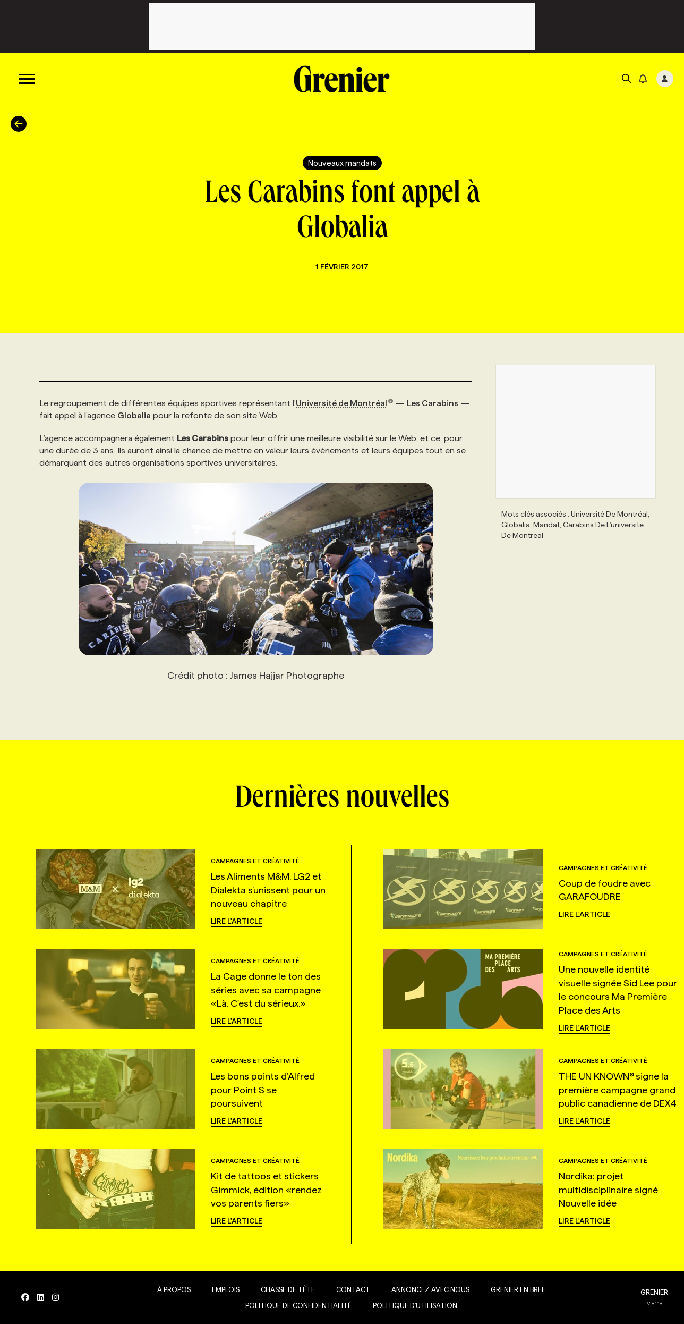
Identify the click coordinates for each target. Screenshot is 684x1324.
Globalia (134, 415)
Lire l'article (236, 921)
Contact (353, 1289)
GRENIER (654, 1292)
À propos (174, 1289)
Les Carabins (432, 403)
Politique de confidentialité (298, 1305)
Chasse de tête (288, 1289)
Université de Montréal (345, 403)
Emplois (226, 1289)
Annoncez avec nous (430, 1289)
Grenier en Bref (518, 1289)
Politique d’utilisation (415, 1305)
